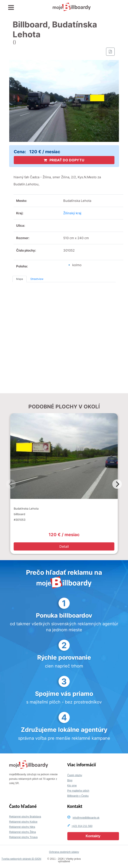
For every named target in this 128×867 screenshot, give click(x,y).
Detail (64, 546)
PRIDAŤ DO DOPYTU (64, 160)
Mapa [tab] (19, 278)
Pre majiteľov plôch (78, 790)
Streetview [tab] (36, 278)
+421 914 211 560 (82, 826)
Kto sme (72, 785)
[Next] (117, 484)
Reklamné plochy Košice (23, 821)
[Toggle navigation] (11, 8)
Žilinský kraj (72, 213)
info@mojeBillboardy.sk (86, 817)
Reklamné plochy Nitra (22, 826)
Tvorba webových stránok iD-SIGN (21, 858)
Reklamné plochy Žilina (22, 832)
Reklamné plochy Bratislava (25, 816)
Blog (69, 780)
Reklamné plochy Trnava (23, 837)
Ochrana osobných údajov (64, 852)
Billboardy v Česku (78, 795)
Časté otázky (74, 775)
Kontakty (93, 836)
